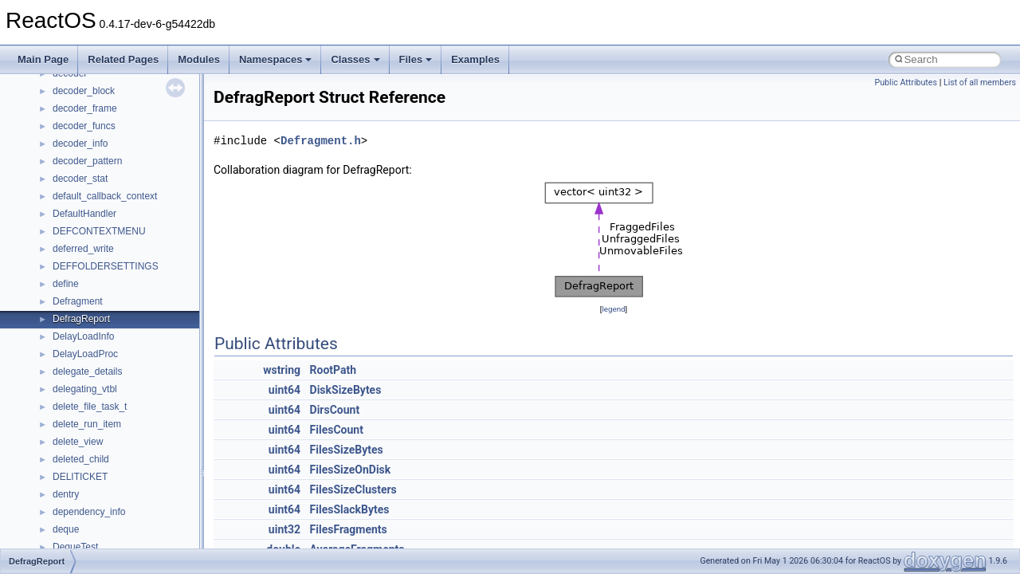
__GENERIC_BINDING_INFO (116, 480)
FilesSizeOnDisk (350, 469)
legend (613, 309)
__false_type (80, 357)
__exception (78, 322)
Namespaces (275, 59)
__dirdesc (73, 269)
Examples (475, 59)
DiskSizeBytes (346, 389)
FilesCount (336, 429)
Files (416, 59)
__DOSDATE (80, 287)
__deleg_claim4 (86, 234)
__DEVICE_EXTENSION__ (111, 252)
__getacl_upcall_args (98, 497)
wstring (281, 370)
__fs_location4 (83, 409)
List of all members (980, 82)
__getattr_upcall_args (98, 515)
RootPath (333, 370)
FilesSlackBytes (350, 509)
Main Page (43, 59)
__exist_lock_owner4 (97, 339)
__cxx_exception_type (100, 146)
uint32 (284, 529)
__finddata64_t (84, 392)
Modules (199, 59)
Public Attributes (905, 82)
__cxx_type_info (87, 181)
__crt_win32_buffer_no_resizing (120, 76)
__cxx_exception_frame (103, 129)
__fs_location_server (97, 427)
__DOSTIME (80, 304)
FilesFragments (348, 529)
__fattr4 (69, 374)
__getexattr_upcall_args (104, 532)
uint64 (284, 389)
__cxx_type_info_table (100, 199)
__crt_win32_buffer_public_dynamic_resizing (148, 94)
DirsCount (335, 409)
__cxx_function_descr (99, 164)
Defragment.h (320, 140)
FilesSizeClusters (353, 489)
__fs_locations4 (86, 444)
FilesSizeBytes (346, 449)
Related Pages (123, 59)
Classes (355, 59)
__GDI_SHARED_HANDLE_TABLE (129, 462)
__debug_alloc (84, 216)
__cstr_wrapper (86, 111)
